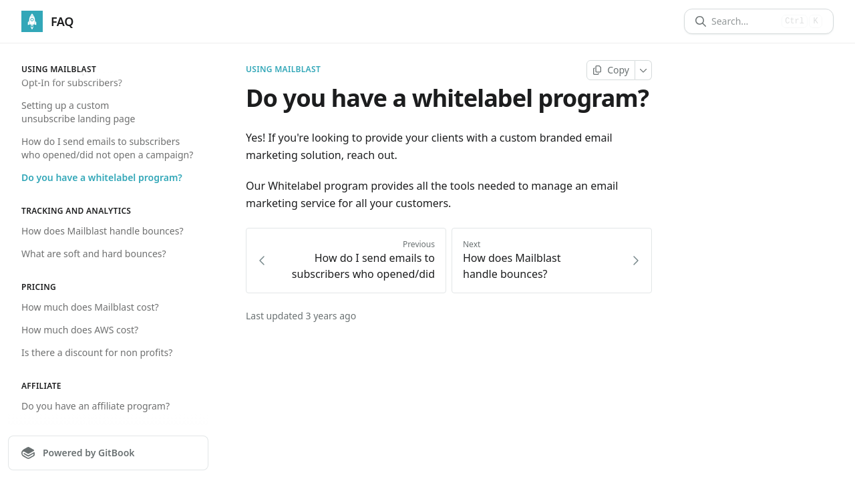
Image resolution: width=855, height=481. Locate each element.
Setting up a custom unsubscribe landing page (78, 112)
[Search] (744, 21)
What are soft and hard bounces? (93, 253)
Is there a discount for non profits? (96, 352)
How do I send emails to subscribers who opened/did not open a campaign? (107, 148)
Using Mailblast (283, 69)
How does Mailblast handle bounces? (102, 230)
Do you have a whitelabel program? (101, 177)
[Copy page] (610, 70)
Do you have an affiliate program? (95, 405)
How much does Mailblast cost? (90, 307)
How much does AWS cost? (79, 329)
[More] (643, 70)
